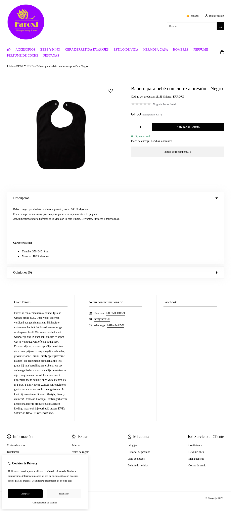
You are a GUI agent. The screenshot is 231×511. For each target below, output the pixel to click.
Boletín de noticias (138, 405)
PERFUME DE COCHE (22, 55)
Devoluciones (196, 391)
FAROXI (178, 96)
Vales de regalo (80, 391)
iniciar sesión (214, 15)
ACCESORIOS (25, 49)
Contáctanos (195, 385)
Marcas (76, 385)
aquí (70, 480)
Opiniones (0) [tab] (115, 212)
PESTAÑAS (51, 55)
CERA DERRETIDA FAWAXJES (87, 49)
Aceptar (25, 493)
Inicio (10, 66)
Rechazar (64, 493)
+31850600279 (115, 264)
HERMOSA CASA (155, 49)
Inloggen (133, 385)
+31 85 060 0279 (115, 252)
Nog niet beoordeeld (164, 104)
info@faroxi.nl (102, 258)
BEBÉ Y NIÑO (50, 49)
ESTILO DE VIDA (126, 49)
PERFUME (200, 49)
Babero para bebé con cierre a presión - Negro (62, 66)
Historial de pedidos (139, 391)
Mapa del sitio (196, 398)
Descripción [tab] (115, 198)
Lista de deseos (136, 398)
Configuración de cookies (44, 502)
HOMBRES (180, 49)
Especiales (78, 398)
